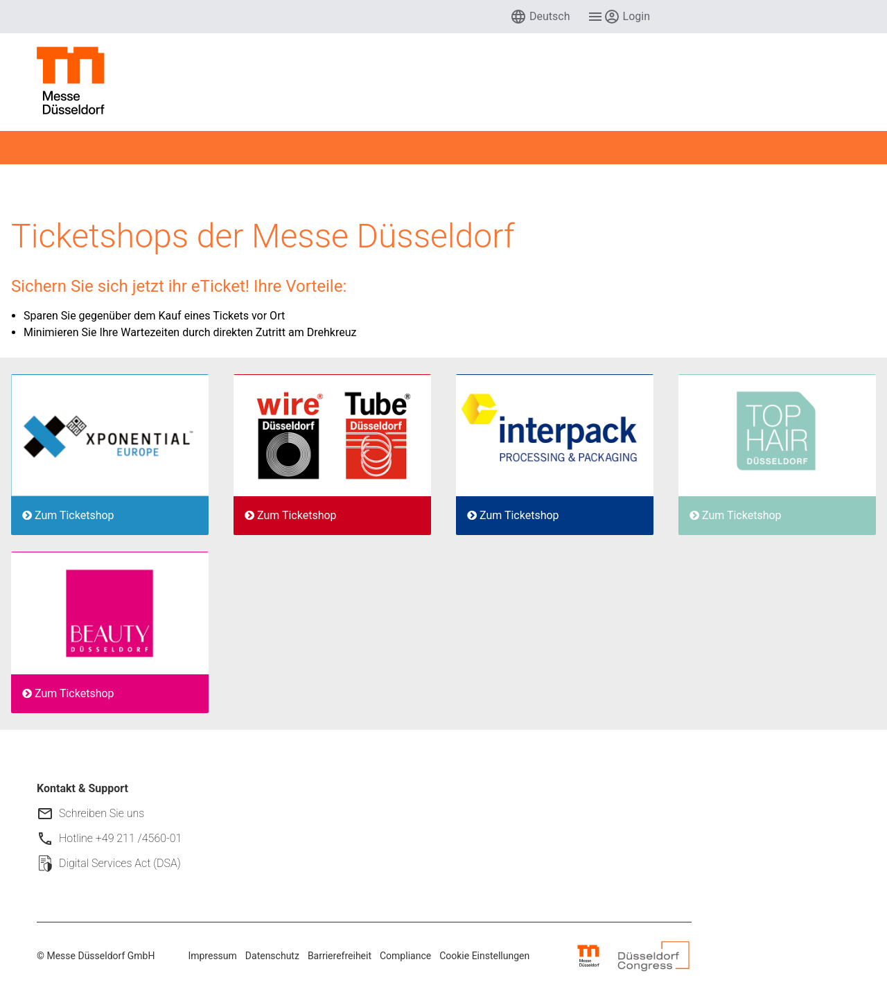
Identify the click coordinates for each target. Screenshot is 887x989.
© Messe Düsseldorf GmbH (96, 955)
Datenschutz (272, 955)
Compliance (405, 955)
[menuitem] (539, 17)
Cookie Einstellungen (484, 955)
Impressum (212, 955)
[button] (539, 17)
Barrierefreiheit (339, 955)
